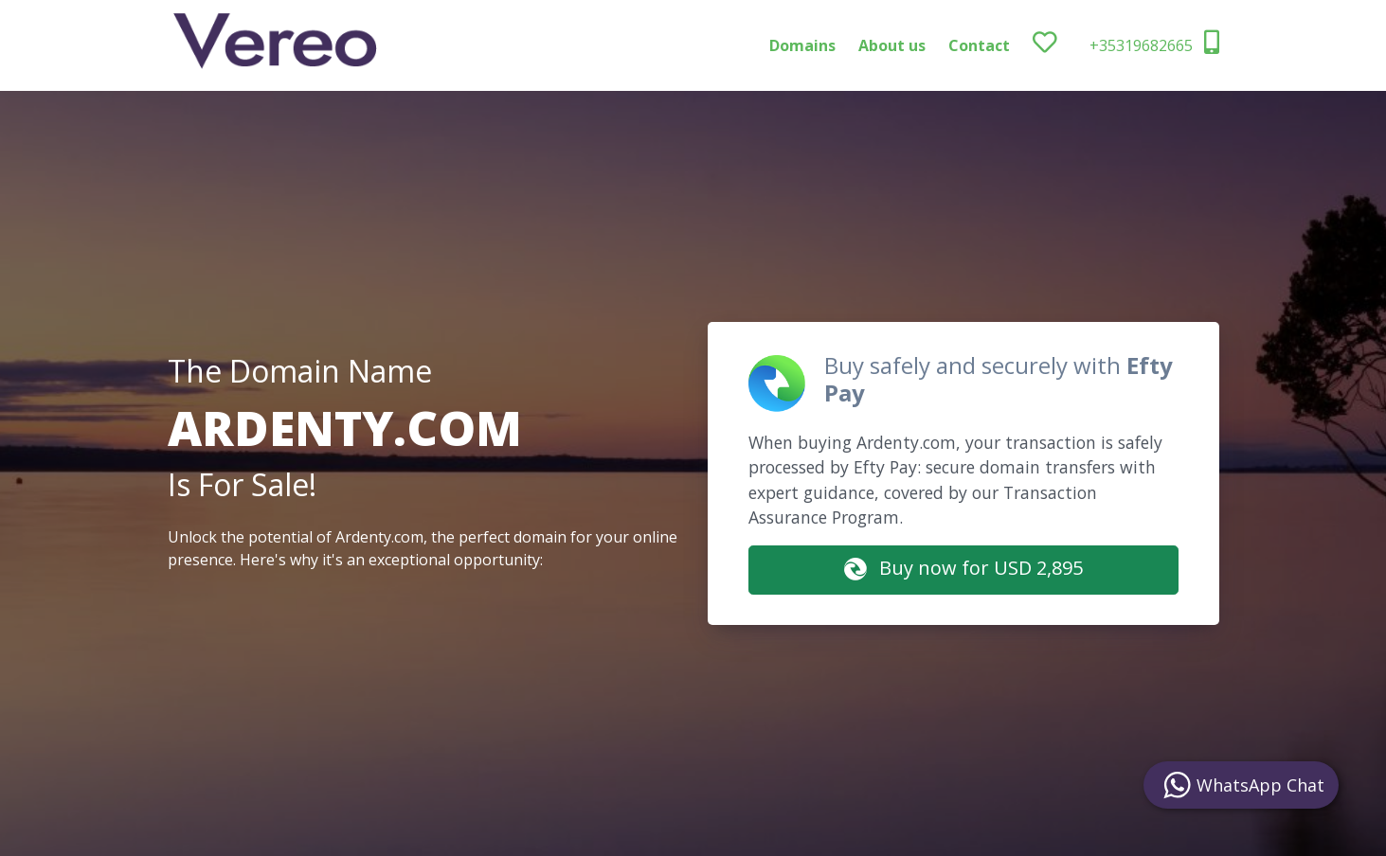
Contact (979, 45)
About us (892, 45)
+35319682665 (1154, 43)
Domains (802, 45)
